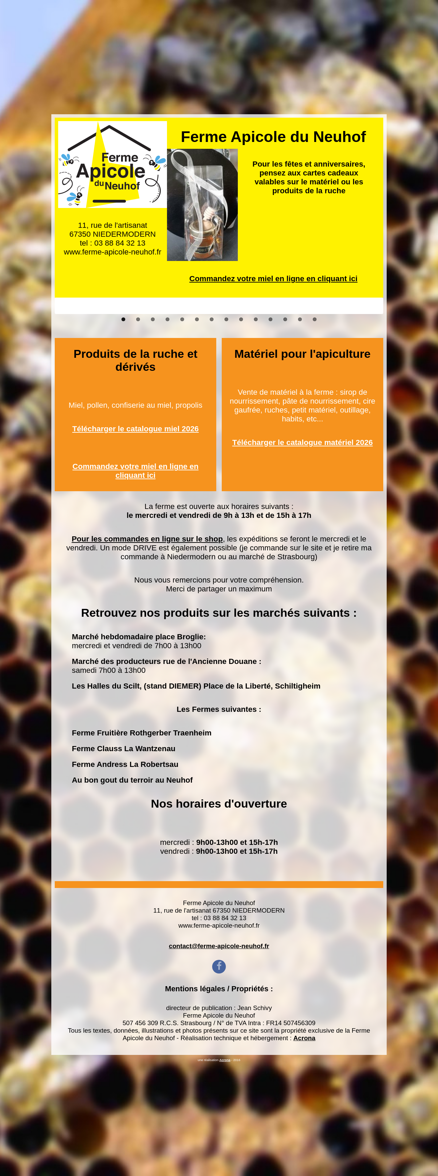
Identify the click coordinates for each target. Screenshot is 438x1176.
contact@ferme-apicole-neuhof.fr (219, 1060)
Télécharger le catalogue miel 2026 (135, 542)
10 (256, 433)
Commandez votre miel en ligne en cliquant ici (273, 164)
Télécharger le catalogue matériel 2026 (302, 556)
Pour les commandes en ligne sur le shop (147, 653)
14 (315, 433)
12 (285, 433)
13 (300, 433)
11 (270, 433)
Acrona (304, 1151)
